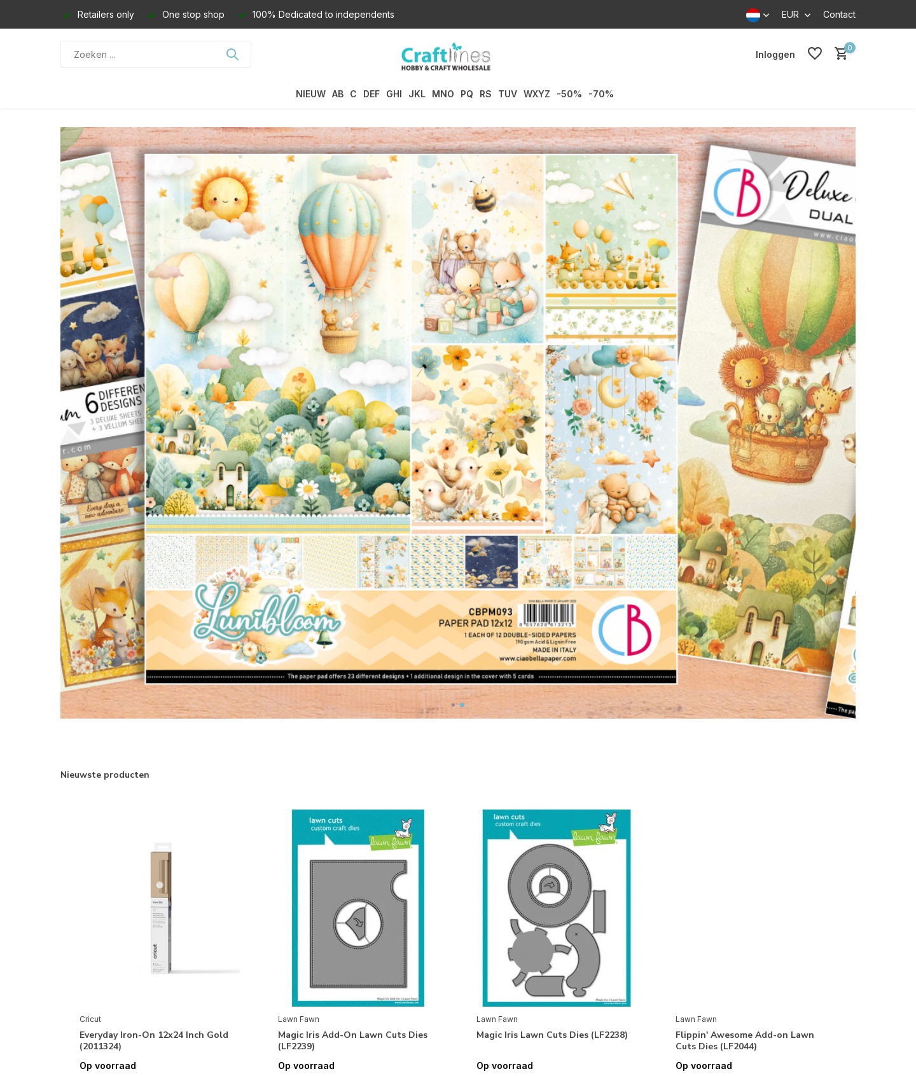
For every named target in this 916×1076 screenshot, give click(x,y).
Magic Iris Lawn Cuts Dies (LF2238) (552, 1035)
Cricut (90, 1019)
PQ (467, 93)
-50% (569, 93)
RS (486, 93)
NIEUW (311, 93)
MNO (443, 93)
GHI (394, 93)
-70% (601, 93)
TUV (507, 93)
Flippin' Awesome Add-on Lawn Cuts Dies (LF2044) (745, 1041)
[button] (453, 705)
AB (338, 93)
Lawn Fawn (298, 1019)
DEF (371, 93)
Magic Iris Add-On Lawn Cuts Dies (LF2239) (352, 1041)
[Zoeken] (155, 54)
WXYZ (537, 93)
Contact (839, 14)
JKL (417, 93)
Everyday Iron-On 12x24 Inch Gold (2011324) (154, 1041)
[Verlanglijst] (815, 54)
